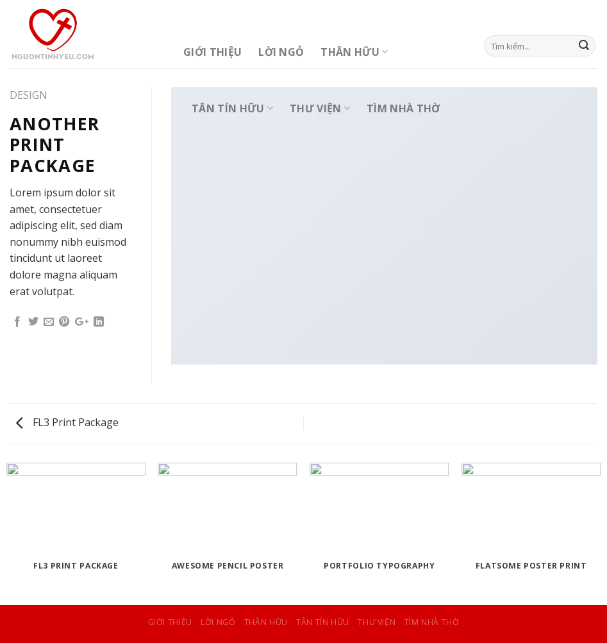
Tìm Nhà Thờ (403, 108)
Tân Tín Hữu (232, 108)
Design (28, 95)
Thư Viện (320, 108)
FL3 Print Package (67, 422)
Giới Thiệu (212, 52)
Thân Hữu (354, 52)
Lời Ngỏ (281, 52)
